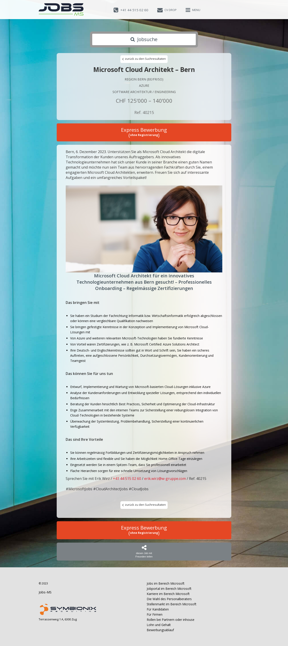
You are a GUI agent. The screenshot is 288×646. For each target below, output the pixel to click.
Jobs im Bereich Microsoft (165, 583)
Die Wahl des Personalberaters (169, 599)
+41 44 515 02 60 (127, 478)
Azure (144, 85)
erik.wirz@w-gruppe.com (165, 478)
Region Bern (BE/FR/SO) (144, 79)
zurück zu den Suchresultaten (144, 59)
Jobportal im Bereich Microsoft (169, 588)
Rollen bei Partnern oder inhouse (170, 619)
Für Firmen (154, 614)
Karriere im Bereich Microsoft (168, 594)
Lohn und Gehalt (159, 625)
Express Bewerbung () (144, 132)
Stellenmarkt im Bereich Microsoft (171, 604)
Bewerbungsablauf (160, 630)
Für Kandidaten (158, 609)
